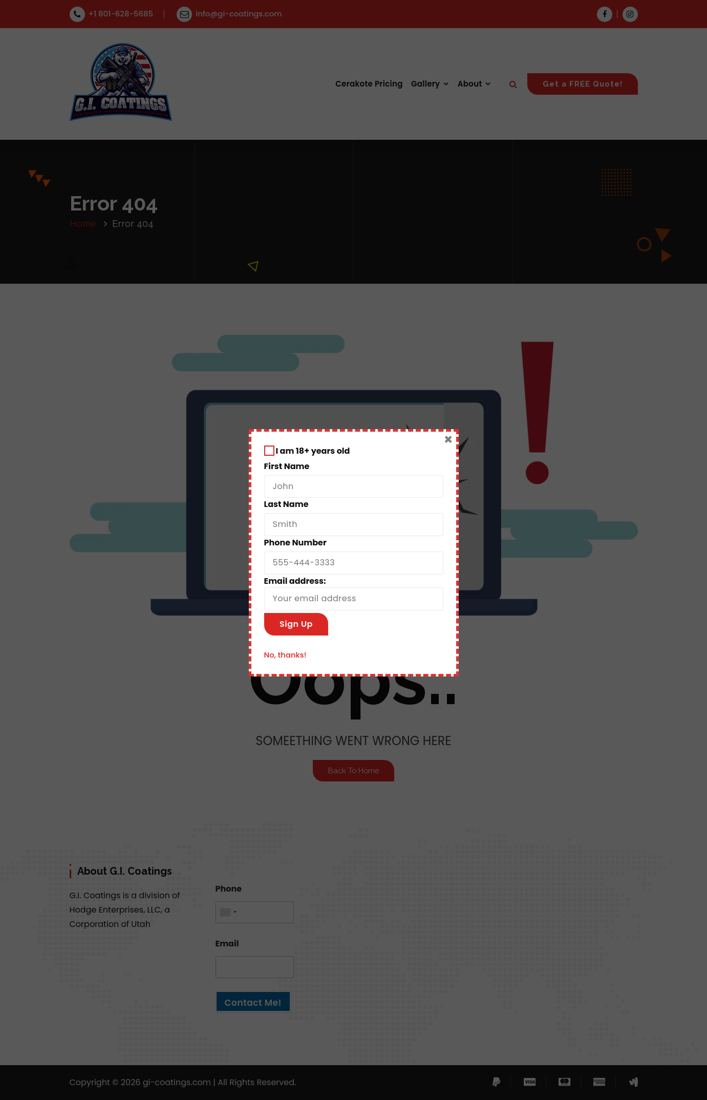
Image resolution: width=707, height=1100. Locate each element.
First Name (287, 466)
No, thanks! (285, 654)
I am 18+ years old (307, 451)
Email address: (353, 592)
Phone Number (295, 542)
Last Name (286, 504)
